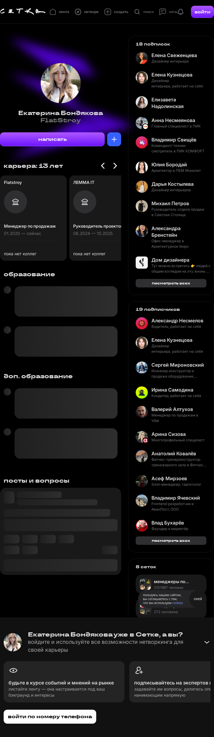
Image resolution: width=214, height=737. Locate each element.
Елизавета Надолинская (167, 103)
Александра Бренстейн (166, 231)
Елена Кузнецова (171, 75)
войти (202, 12)
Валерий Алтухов (172, 409)
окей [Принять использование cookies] (198, 598)
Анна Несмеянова (173, 120)
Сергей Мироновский (177, 365)
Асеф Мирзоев (169, 478)
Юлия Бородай (169, 164)
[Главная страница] (23, 11)
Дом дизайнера (170, 260)
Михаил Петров (170, 203)
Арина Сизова (168, 434)
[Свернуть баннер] (206, 642)
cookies (177, 603)
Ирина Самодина (172, 390)
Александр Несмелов (177, 321)
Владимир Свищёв (173, 140)
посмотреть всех (171, 283)
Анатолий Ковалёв (173, 453)
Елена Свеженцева (174, 55)
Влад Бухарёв (167, 523)
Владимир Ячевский (175, 498)
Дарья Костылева (172, 184)
